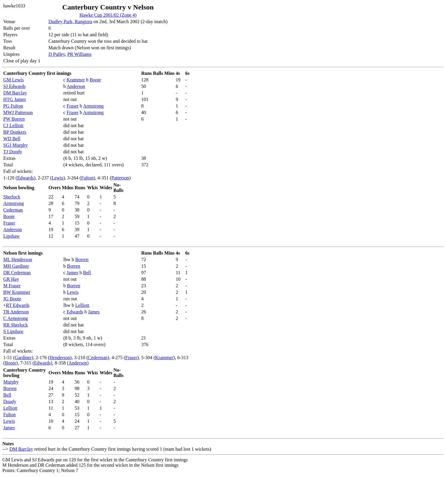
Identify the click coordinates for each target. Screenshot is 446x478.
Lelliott (82, 305)
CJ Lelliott (13, 125)
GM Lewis (13, 79)
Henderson (60, 357)
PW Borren (14, 119)
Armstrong (93, 105)
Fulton (87, 177)
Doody (9, 401)
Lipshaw (11, 236)
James (72, 272)
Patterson (120, 177)
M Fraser (12, 285)
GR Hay (11, 279)
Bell (87, 272)
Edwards (25, 177)
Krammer (76, 79)
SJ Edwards (14, 86)
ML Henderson (17, 259)
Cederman (13, 209)
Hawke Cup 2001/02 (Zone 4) (107, 15)
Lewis (57, 177)
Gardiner (23, 357)
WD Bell (11, 138)
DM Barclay (15, 92)
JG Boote (12, 298)
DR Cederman (17, 272)
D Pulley (56, 54)
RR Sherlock (15, 324)
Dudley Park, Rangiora (70, 21)
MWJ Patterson (18, 112)
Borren (81, 259)
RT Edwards (17, 305)
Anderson (76, 86)
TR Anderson (16, 311)
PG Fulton (13, 105)
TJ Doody (12, 151)
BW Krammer (16, 292)
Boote (95, 79)
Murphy (11, 381)
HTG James (14, 99)
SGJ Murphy (15, 145)
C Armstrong (15, 318)
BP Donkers (14, 132)
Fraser (72, 105)
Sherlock (11, 196)
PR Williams (79, 54)
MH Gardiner (16, 266)
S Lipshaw (13, 331)
